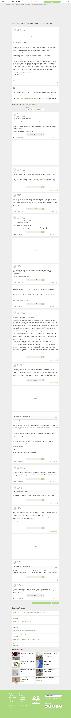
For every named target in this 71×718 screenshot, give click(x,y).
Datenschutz (22, 697)
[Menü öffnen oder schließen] (3, 2)
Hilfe (20, 693)
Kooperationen (12, 705)
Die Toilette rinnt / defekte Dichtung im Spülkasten (45, 678)
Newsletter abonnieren (53, 698)
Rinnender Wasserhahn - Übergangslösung (26, 678)
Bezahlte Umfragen (23, 705)
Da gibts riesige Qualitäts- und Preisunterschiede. (24, 471)
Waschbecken (16, 320)
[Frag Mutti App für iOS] (34, 697)
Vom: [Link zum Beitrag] (14, 83)
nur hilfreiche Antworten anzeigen (29, 104)
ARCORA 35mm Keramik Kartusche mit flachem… (27, 98)
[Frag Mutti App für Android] (38, 697)
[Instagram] (53, 706)
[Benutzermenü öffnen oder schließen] (68, 2)
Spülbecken (20, 61)
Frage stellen (48, 1)
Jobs (10, 699)
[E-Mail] (27, 109)
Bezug (47, 432)
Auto (38, 121)
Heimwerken (16, 25)
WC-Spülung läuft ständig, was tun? (27, 670)
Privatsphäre (22, 699)
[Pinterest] (49, 706)
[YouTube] (46, 706)
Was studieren (12, 707)
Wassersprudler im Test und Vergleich (50, 654)
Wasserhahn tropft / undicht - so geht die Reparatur (27, 654)
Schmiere (56, 325)
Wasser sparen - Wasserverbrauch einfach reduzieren (50, 663)
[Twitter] (38, 109)
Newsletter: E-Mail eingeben (51, 693)
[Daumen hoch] (42, 134)
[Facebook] (32, 109)
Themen (11, 695)
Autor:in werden (12, 697)
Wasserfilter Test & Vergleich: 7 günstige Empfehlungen (27, 662)
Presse (10, 703)
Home (10, 693)
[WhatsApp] (43, 109)
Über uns (11, 701)
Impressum (21, 701)
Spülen (55, 427)
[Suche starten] (29, 2)
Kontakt (21, 695)
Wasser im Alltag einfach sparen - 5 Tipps (50, 670)
